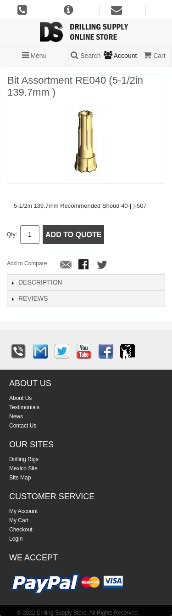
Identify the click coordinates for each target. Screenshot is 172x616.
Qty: (12, 234)
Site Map (20, 477)
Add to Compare (27, 263)
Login (15, 539)
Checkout (21, 529)
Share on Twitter (103, 265)
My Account (23, 511)
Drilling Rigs (24, 459)
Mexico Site (23, 468)
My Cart (18, 520)
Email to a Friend (66, 265)
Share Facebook (84, 265)
